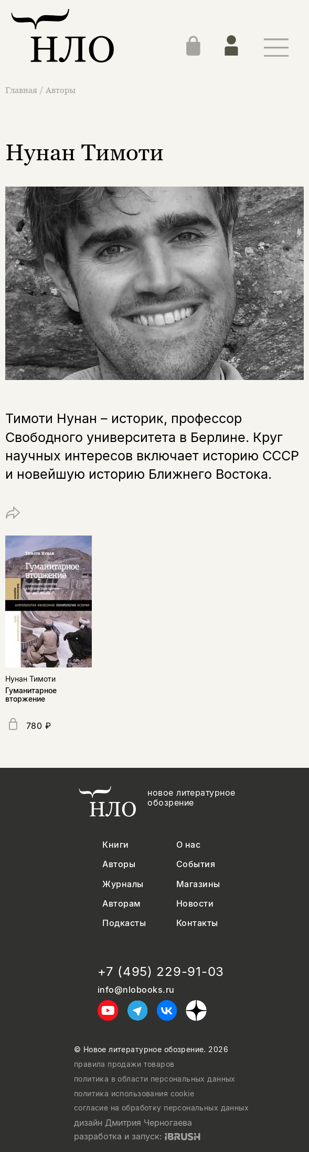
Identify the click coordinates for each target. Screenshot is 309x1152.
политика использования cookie (134, 1093)
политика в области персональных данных (155, 1079)
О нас (188, 845)
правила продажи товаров (124, 1064)
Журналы (122, 884)
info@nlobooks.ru (136, 990)
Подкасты (124, 923)
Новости (195, 904)
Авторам (121, 904)
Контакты (197, 923)
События (195, 864)
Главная (22, 90)
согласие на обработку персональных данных (161, 1108)
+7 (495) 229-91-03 (161, 971)
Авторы (61, 90)
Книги (115, 845)
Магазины (198, 884)
